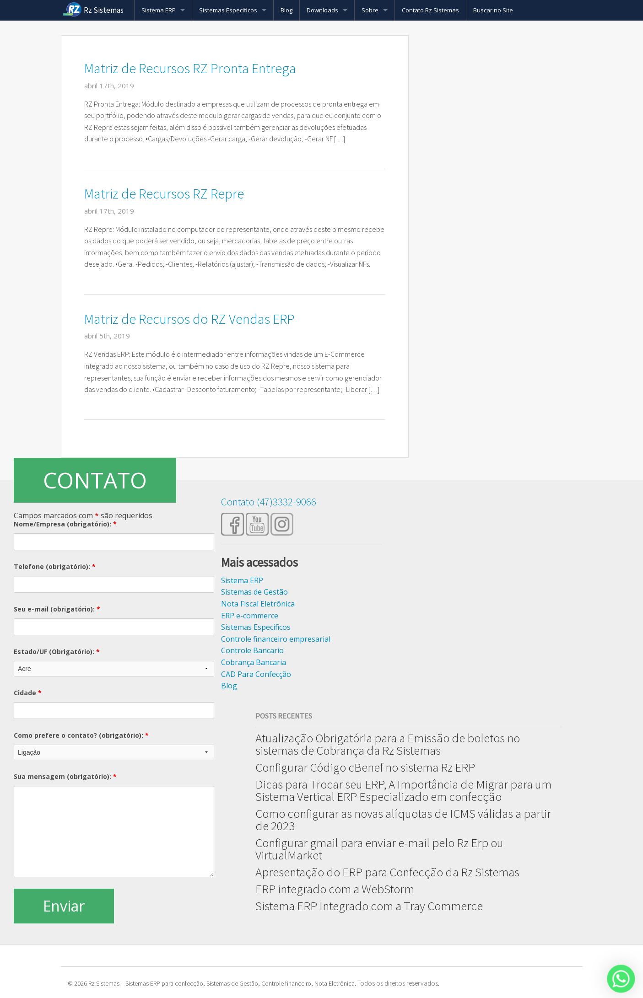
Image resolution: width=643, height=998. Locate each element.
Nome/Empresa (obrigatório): (65, 524)
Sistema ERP (158, 10)
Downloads (322, 10)
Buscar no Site (493, 10)
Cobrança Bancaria (253, 662)
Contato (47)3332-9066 (268, 501)
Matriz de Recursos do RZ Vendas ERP (189, 318)
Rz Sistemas (104, 10)
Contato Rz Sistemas (430, 10)
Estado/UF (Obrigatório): (57, 651)
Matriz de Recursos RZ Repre (164, 193)
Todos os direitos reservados (397, 983)
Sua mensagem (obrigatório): (65, 776)
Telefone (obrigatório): (55, 566)
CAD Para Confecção (256, 674)
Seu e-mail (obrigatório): (57, 609)
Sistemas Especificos (228, 10)
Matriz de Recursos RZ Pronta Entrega (190, 68)
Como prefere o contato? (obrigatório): (81, 735)
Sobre (370, 10)
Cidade (28, 692)
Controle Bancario (252, 650)
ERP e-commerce (249, 616)
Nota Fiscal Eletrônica (258, 604)
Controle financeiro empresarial (275, 639)
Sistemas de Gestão (254, 592)
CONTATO (95, 480)
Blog (286, 10)
